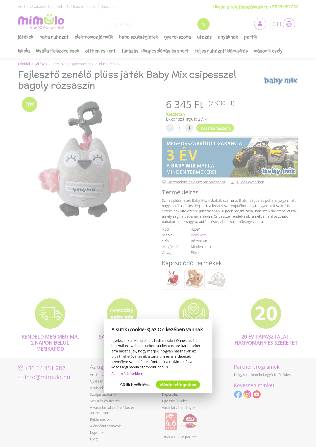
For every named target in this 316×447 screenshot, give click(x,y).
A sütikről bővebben (127, 373)
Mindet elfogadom (178, 384)
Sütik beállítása (135, 384)
